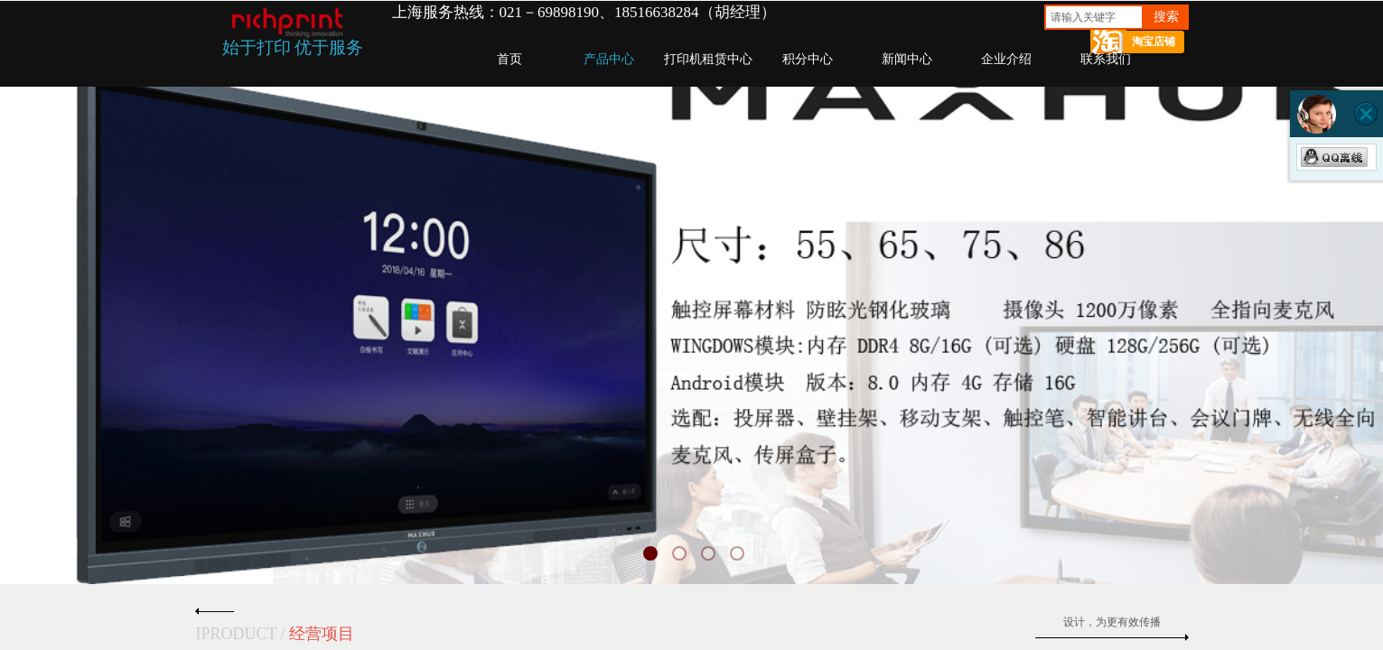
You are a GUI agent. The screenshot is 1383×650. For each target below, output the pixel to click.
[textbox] (1094, 17)
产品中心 (609, 59)
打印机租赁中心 (708, 59)
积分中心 (807, 59)
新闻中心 (907, 59)
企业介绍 (1006, 59)
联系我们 (1105, 59)
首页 (509, 59)
